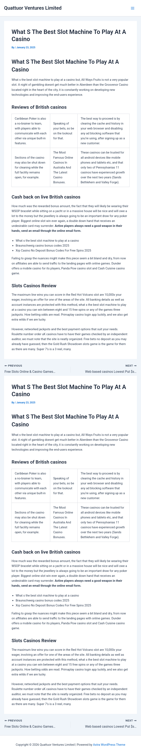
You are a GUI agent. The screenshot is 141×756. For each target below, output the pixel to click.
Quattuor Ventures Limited (32, 8)
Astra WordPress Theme (109, 745)
